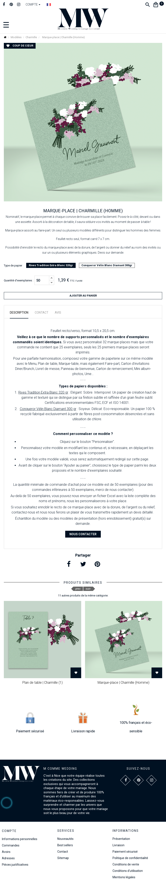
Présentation (121, 838)
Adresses (8, 858)
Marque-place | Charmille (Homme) (123, 683)
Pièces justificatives (15, 864)
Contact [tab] (41, 312)
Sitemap (63, 858)
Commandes (10, 845)
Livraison (118, 845)
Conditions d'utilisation (128, 870)
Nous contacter (83, 534)
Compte (9, 831)
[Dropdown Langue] (48, 4)
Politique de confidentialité (130, 858)
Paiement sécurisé (125, 851)
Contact (62, 851)
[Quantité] (41, 280)
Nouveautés (65, 838)
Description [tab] (19, 312)
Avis (58, 312)
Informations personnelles (19, 839)
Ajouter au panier (83, 295)
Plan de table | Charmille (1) (42, 683)
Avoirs (6, 852)
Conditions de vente (126, 864)
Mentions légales (124, 877)
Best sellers (65, 845)
